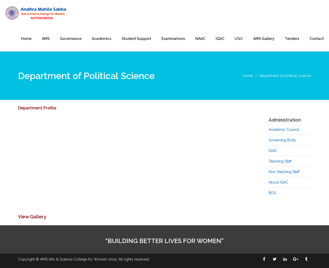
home (248, 76)
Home (26, 39)
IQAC (220, 39)
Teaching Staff (280, 161)
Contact (316, 39)
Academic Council (284, 129)
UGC (239, 39)
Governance (70, 39)
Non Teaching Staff (284, 172)
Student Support (136, 39)
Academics (101, 39)
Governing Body (282, 140)
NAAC (200, 39)
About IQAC (278, 182)
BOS (272, 193)
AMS (46, 39)
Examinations (173, 39)
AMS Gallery (264, 39)
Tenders (292, 39)
